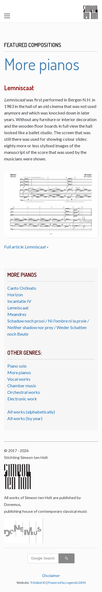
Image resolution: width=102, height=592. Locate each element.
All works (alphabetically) (31, 411)
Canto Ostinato (21, 288)
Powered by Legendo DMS (67, 583)
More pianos (19, 372)
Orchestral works (23, 392)
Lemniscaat (18, 307)
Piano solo (17, 365)
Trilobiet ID (38, 583)
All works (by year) (24, 418)
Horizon (15, 294)
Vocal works (18, 379)
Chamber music (21, 385)
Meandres (16, 314)
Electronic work (22, 398)
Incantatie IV (19, 301)
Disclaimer (51, 575)
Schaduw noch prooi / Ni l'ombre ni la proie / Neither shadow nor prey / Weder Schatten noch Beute (48, 327)
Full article (25, 246)
